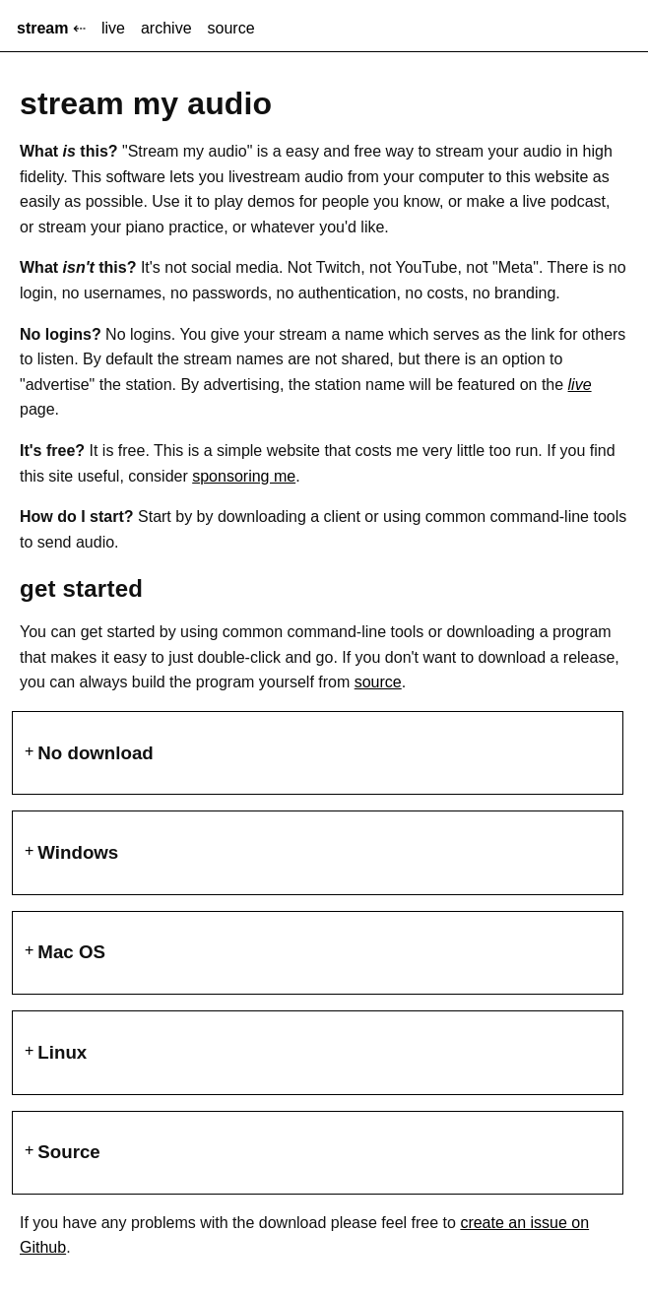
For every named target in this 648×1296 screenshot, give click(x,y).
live (113, 28)
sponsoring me (243, 476)
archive (166, 28)
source (231, 28)
